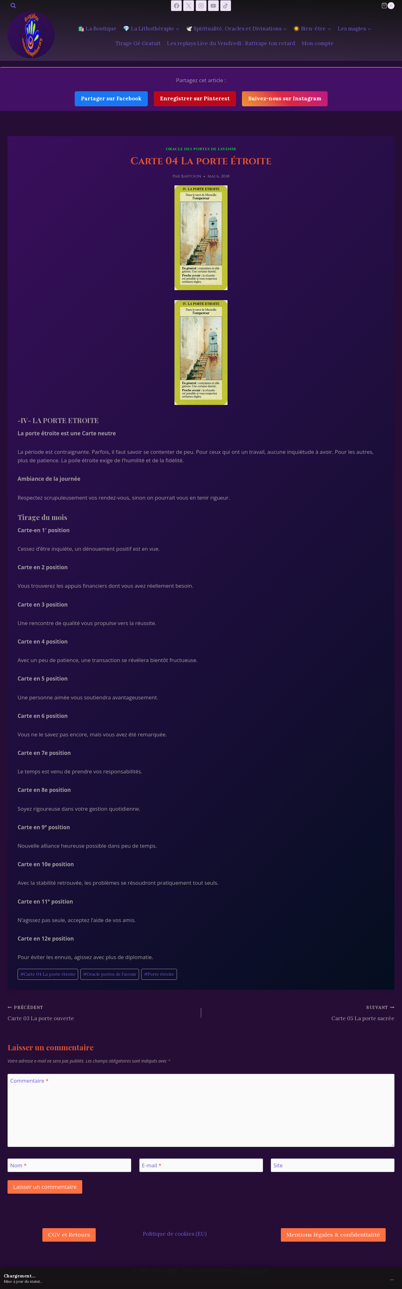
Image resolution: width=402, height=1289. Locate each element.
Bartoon (191, 176)
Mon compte (318, 43)
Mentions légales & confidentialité (333, 1234)
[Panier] (387, 5)
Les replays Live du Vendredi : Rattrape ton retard (231, 43)
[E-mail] (201, 1165)
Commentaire (29, 1080)
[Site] (332, 1165)
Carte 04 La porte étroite (47, 974)
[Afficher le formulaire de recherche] (13, 5)
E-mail (151, 1165)
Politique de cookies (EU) (174, 1233)
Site (278, 1165)
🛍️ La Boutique (97, 28)
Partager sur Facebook (111, 98)
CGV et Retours (69, 1234)
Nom (18, 1165)
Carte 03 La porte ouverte (102, 1012)
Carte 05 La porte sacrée (300, 1012)
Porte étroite (159, 974)
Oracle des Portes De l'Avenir (201, 148)
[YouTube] (213, 5)
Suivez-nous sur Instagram (284, 98)
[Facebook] (176, 5)
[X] (188, 5)
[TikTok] (225, 5)
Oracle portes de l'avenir (109, 974)
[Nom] (69, 1165)
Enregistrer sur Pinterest (195, 98)
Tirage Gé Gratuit (138, 43)
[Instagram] (201, 5)
